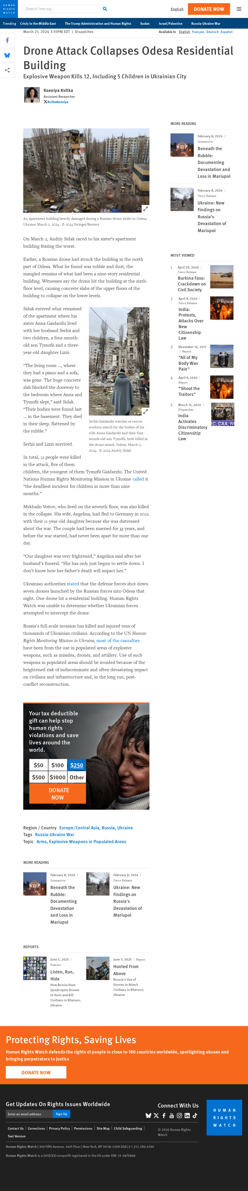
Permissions (83, 1128)
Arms (42, 841)
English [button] (177, 9)
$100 (57, 765)
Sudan (147, 23)
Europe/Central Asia (79, 827)
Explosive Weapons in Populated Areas (87, 841)
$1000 (58, 777)
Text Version (17, 1136)
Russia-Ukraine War (208, 23)
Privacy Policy (59, 1128)
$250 (76, 765)
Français (198, 31)
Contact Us (16, 1128)
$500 (38, 777)
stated (73, 584)
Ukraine (125, 827)
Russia (108, 827)
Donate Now (209, 9)
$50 (38, 765)
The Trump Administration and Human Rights (100, 23)
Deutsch (212, 31)
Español (226, 31)
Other (77, 777)
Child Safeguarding (128, 1128)
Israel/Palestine (173, 23)
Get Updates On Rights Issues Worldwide (58, 1104)
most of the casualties (118, 641)
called (138, 479)
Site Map (103, 1128)
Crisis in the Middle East (40, 23)
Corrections (36, 1128)
